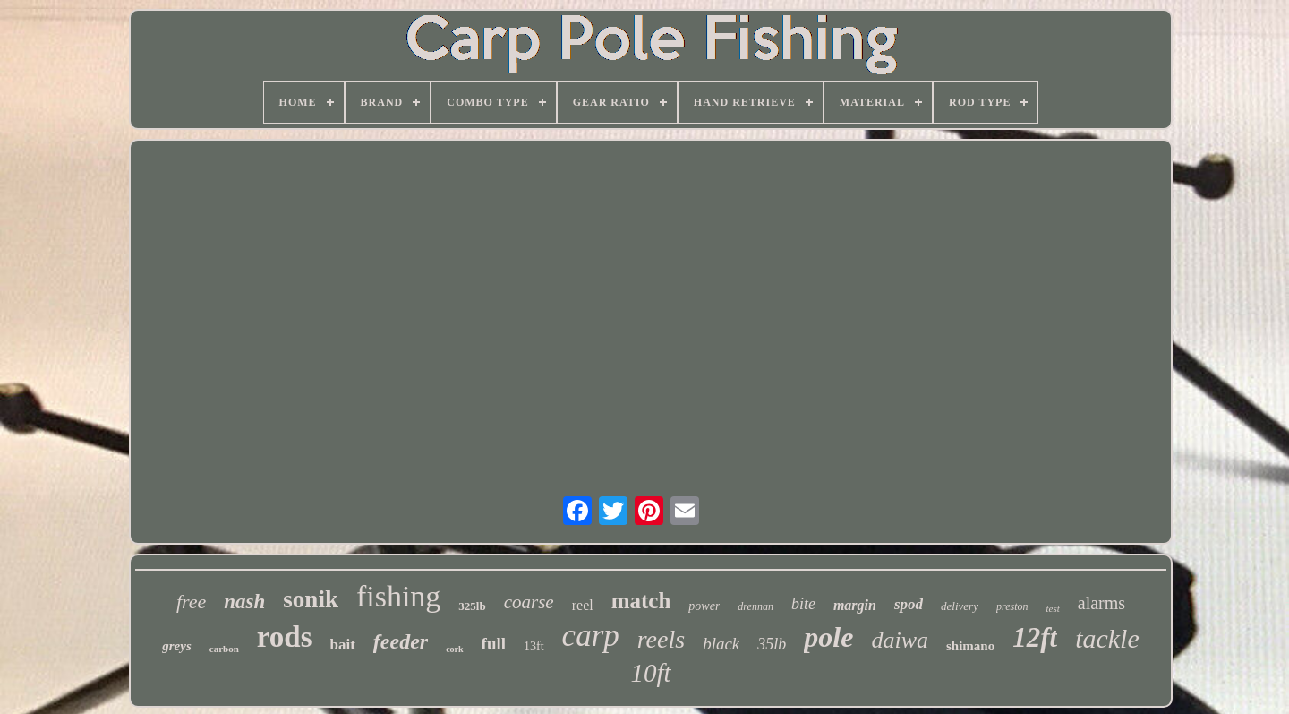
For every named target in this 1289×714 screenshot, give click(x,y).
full (494, 643)
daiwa (899, 640)
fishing (398, 596)
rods (284, 637)
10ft (650, 672)
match (641, 601)
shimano (970, 646)
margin (854, 605)
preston (1012, 606)
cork (454, 649)
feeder (400, 641)
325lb (471, 606)
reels (661, 639)
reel (582, 605)
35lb (771, 644)
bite (803, 604)
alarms (1101, 603)
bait (342, 644)
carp (590, 635)
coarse (529, 602)
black (721, 643)
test (1052, 608)
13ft (534, 646)
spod (908, 604)
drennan (755, 606)
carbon (224, 648)
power (704, 606)
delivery (959, 606)
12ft (1034, 637)
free (191, 601)
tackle (1107, 638)
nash (244, 601)
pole (828, 637)
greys (177, 646)
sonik (310, 599)
